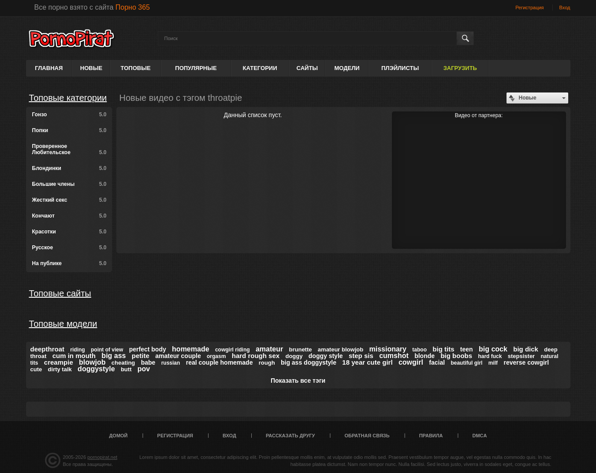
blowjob (92, 362)
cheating (123, 362)
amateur (269, 349)
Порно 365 (132, 7)
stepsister (521, 356)
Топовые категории (68, 98)
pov (144, 369)
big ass (113, 355)
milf (493, 363)
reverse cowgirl (526, 362)
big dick (525, 349)
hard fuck (490, 356)
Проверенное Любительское (69, 149)
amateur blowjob (340, 349)
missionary (387, 349)
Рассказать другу (290, 435)
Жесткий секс (69, 200)
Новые (91, 68)
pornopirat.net (102, 457)
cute (36, 369)
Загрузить (460, 68)
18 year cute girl (367, 362)
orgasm (216, 356)
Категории (260, 68)
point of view (107, 350)
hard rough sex (255, 355)
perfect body (147, 349)
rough (267, 362)
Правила (431, 435)
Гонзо (69, 114)
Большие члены (69, 184)
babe (148, 362)
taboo (419, 350)
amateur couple (178, 355)
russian (170, 363)
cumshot (394, 355)
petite (140, 355)
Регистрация (529, 7)
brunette (300, 349)
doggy (293, 356)
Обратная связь (367, 435)
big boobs (456, 355)
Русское (69, 247)
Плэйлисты (400, 68)
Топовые (136, 68)
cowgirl (411, 362)
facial (437, 362)
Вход (564, 7)
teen (466, 349)
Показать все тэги (298, 380)
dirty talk (60, 369)
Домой (118, 435)
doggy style (326, 355)
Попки (69, 130)
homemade (190, 349)
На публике (69, 263)
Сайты (307, 68)
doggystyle (96, 369)
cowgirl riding (232, 350)
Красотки (69, 232)
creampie (58, 362)
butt (126, 369)
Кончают (69, 216)
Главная (49, 68)
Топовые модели (63, 324)
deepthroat (47, 349)
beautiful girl (466, 363)
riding (77, 350)
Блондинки (69, 168)
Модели (346, 68)
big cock (493, 349)
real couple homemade (219, 362)
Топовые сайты (60, 293)
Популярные (195, 68)
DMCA (479, 435)
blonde (424, 355)
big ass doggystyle (308, 362)
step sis (361, 355)
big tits (443, 349)
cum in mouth (74, 355)
